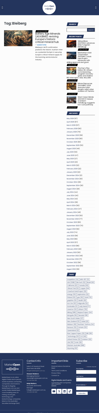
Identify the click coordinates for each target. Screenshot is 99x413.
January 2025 (72, 172)
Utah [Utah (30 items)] (78, 342)
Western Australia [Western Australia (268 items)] (75, 345)
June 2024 (70, 195)
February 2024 (72, 209)
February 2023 (72, 249)
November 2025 (73, 139)
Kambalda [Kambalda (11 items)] (72, 306)
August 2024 (71, 189)
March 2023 (71, 246)
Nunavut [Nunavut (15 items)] (71, 327)
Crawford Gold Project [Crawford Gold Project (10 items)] (76, 291)
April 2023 (70, 242)
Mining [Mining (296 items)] (71, 312)
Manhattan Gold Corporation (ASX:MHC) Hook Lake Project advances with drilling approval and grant (79, 57)
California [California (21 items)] (72, 285)
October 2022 (72, 262)
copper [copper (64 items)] (84, 288)
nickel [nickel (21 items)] (84, 321)
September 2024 (73, 185)
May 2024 (70, 199)
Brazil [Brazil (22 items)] (90, 282)
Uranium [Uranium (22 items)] (86, 339)
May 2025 (70, 159)
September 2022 (73, 266)
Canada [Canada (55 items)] (83, 285)
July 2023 (70, 232)
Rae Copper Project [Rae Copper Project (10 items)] (76, 333)
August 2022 (71, 269)
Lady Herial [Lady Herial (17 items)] (84, 306)
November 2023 (73, 219)
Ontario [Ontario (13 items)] (82, 327)
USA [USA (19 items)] (70, 342)
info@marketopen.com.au (36, 371)
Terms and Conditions (59, 371)
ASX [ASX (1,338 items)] (71, 282)
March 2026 (71, 125)
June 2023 (70, 236)
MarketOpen (41, 45)
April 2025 (70, 162)
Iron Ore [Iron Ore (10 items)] (71, 303)
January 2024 (72, 212)
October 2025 (72, 142)
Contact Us (55, 375)
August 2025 (71, 148)
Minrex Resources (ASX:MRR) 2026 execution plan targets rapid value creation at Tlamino (86, 87)
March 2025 (71, 165)
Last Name (79, 376)
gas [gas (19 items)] (80, 297)
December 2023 (73, 215)
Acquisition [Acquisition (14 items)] (72, 279)
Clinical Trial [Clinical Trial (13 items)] (73, 288)
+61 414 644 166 (32, 380)
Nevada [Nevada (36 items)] (83, 315)
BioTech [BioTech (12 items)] (81, 282)
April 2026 (70, 122)
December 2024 (73, 175)
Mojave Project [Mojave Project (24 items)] (85, 312)
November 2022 (73, 259)
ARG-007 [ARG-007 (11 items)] (84, 279)
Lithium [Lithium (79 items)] (82, 309)
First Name (79, 369)
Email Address (81, 385)
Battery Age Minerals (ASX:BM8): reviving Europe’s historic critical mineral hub (47, 38)
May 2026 (70, 118)
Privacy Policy (56, 373)
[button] (2, 7)
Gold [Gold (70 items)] (88, 297)
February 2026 (72, 128)
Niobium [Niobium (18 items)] (71, 324)
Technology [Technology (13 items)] (73, 336)
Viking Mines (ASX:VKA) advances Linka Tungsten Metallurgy (86, 44)
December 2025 (73, 135)
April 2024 (70, 202)
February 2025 (72, 169)
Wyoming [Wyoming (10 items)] (72, 348)
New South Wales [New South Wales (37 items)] (75, 318)
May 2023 (70, 239)
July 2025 (70, 152)
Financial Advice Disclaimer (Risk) (60, 367)
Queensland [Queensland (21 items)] (73, 330)
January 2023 (72, 252)
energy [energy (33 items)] (71, 294)
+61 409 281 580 (32, 392)
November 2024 (73, 179)
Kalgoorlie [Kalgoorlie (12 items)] (83, 303)
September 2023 (73, 225)
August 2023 (71, 229)
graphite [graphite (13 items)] (72, 300)
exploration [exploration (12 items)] (83, 294)
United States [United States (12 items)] (73, 339)
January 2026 (72, 132)
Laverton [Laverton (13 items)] (72, 309)
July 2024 (70, 192)
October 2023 (72, 222)
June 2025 (70, 155)
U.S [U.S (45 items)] (83, 336)
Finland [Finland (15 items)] (71, 297)
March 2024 (71, 205)
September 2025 (73, 145)
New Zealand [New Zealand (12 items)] (73, 321)
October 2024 (72, 182)
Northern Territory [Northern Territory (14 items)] (86, 324)
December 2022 (73, 256)
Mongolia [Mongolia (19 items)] (72, 315)
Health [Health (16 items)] (82, 300)
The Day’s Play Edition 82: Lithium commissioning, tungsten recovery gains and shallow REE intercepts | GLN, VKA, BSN (80, 73)
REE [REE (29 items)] (89, 333)
